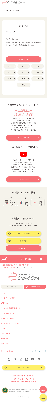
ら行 (37, 78)
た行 (9, 72)
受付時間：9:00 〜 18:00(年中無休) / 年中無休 (23, 382)
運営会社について (12, 351)
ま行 (9, 78)
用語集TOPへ (23, 59)
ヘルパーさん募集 (35, 351)
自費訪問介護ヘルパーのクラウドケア (15, 265)
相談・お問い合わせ (23, 368)
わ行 (23, 85)
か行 (23, 66)
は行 (37, 72)
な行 (23, 72)
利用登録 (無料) (35, 287)
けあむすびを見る (23, 137)
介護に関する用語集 (8, 267)
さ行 (37, 66)
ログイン (13, 287)
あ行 (9, 66)
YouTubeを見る (23, 179)
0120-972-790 (24, 379)
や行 (23, 78)
